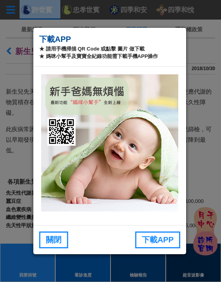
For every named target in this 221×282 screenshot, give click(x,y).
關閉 (54, 239)
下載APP (158, 239)
